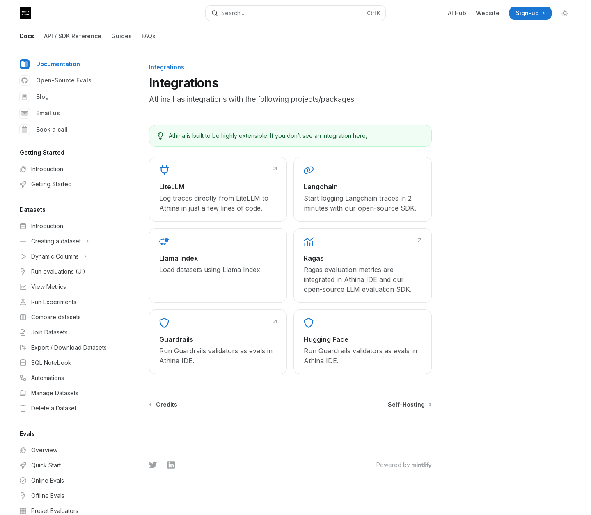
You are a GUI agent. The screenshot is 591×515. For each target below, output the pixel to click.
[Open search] (295, 13)
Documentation (50, 64)
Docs (27, 39)
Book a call (44, 130)
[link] (218, 189)
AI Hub (457, 12)
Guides (121, 39)
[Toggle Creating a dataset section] (65, 241)
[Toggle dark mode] (564, 13)
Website (487, 12)
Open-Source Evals (56, 80)
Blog (34, 97)
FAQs (149, 39)
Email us (40, 113)
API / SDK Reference (72, 39)
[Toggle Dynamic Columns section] (65, 256)
